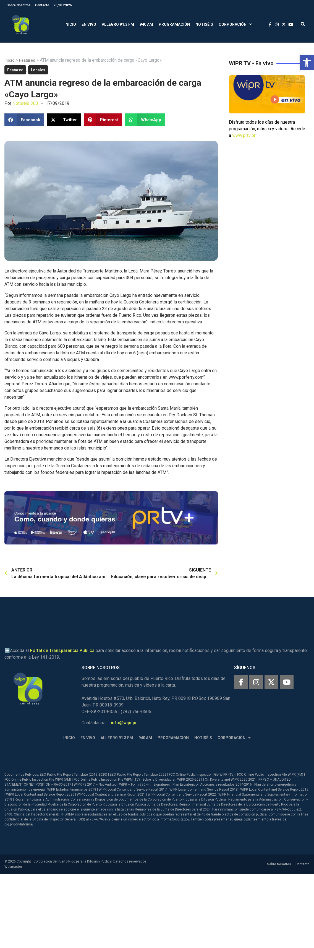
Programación (174, 24)
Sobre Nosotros (19, 5)
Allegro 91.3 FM (118, 24)
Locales (38, 70)
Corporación (235, 24)
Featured (27, 60)
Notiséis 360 (25, 103)
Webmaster (13, 867)
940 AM (146, 24)
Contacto (42, 5)
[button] (307, 62)
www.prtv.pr (244, 135)
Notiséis (204, 24)
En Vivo (89, 24)
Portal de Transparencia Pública (62, 650)
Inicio (70, 24)
